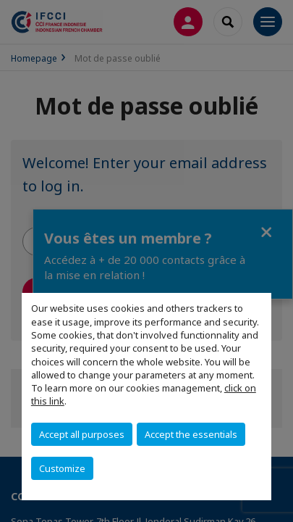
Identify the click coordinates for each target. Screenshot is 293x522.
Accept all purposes (81, 434)
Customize (62, 468)
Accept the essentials (191, 434)
